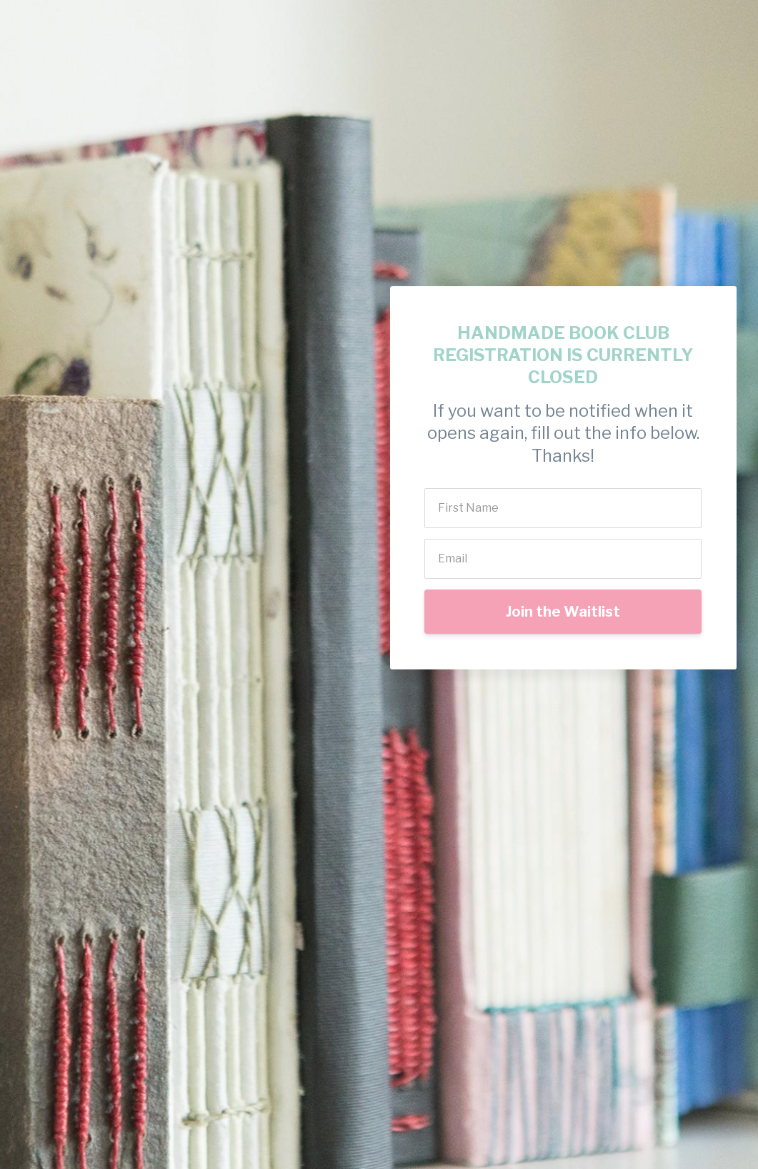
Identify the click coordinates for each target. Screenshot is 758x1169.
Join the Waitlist (563, 611)
